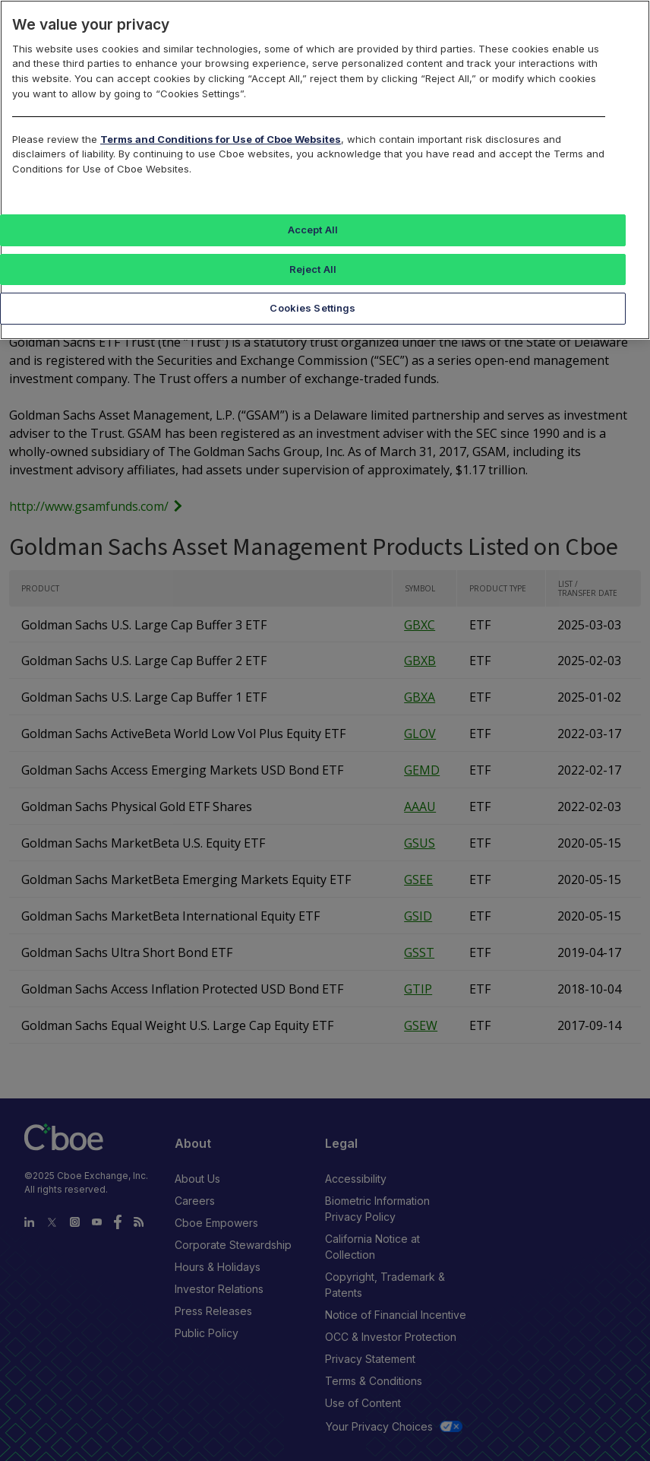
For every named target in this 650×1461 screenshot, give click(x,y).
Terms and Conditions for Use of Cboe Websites (220, 139)
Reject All (312, 269)
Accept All (313, 229)
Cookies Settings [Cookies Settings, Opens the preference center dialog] (312, 308)
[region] (325, 170)
